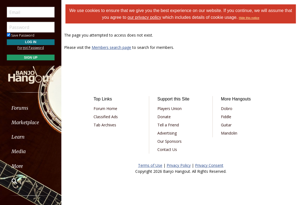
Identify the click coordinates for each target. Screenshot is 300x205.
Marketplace (25, 122)
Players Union (169, 108)
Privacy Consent (209, 165)
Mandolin (229, 133)
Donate (164, 116)
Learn (18, 137)
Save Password (20, 35)
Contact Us (167, 149)
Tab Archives (105, 124)
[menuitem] (30, 108)
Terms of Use (150, 165)
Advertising (167, 133)
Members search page (111, 47)
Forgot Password (30, 47)
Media (18, 151)
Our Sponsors (169, 141)
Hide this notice (249, 17)
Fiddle (226, 116)
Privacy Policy (179, 165)
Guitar (226, 124)
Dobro (226, 108)
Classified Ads (106, 116)
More (17, 166)
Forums (19, 108)
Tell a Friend (168, 124)
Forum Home (105, 108)
